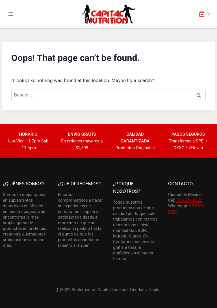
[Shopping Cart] (205, 14)
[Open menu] (11, 14)
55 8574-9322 (189, 200)
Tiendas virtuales (145, 289)
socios (120, 289)
